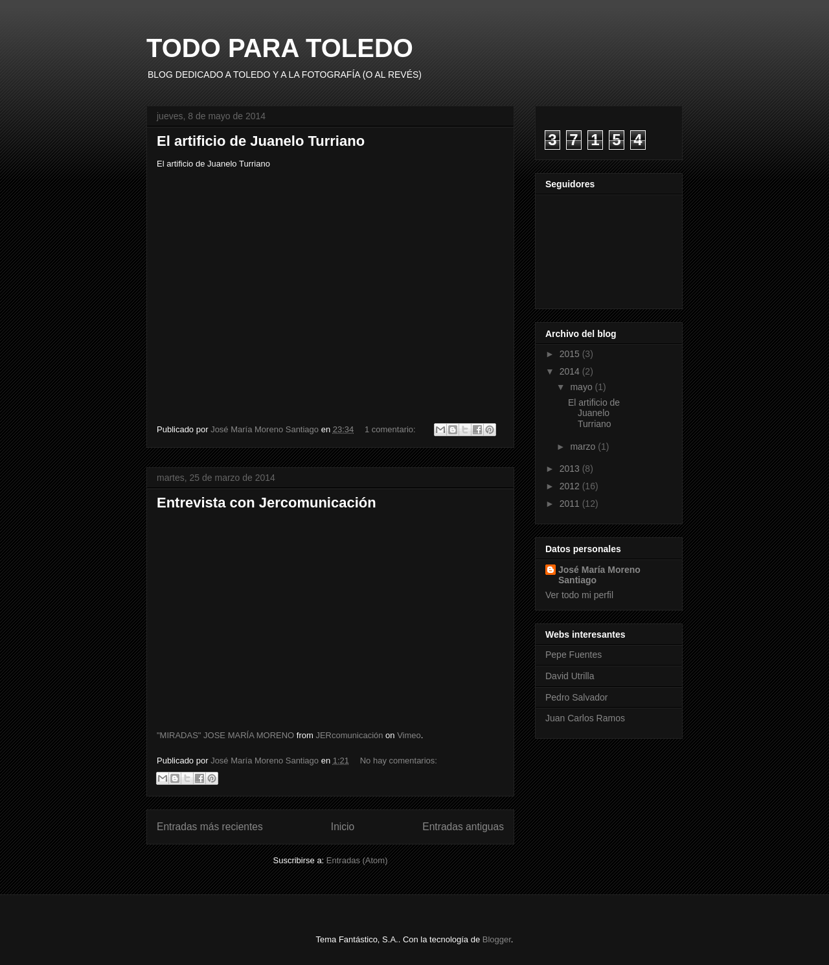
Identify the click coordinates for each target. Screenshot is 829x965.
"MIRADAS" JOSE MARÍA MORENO (225, 735)
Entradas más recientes (210, 826)
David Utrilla (569, 676)
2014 (571, 371)
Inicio (342, 826)
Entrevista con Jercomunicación (266, 502)
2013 (571, 468)
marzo (584, 446)
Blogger (497, 939)
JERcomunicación (349, 735)
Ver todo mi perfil (579, 595)
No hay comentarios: (398, 760)
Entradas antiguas (463, 826)
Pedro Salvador (576, 697)
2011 (571, 503)
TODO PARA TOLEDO (279, 48)
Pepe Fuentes (573, 654)
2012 (571, 486)
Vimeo (409, 735)
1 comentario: (391, 429)
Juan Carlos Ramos (585, 718)
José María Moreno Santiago (599, 574)
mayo (582, 387)
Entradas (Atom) (357, 860)
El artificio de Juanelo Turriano (261, 141)
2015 (571, 354)
